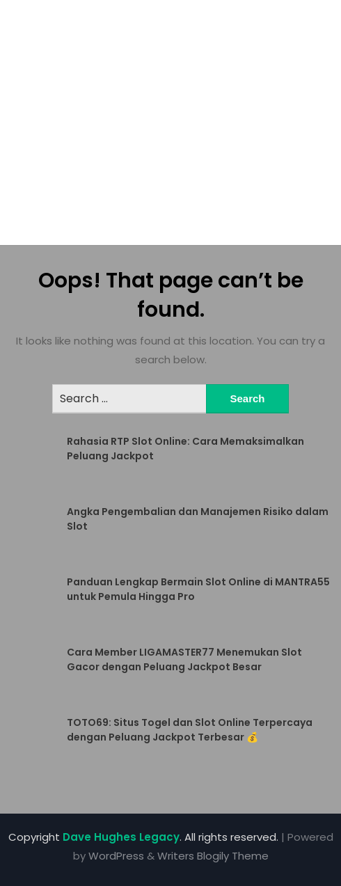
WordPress (116, 855)
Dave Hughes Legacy (121, 837)
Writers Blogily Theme (213, 855)
